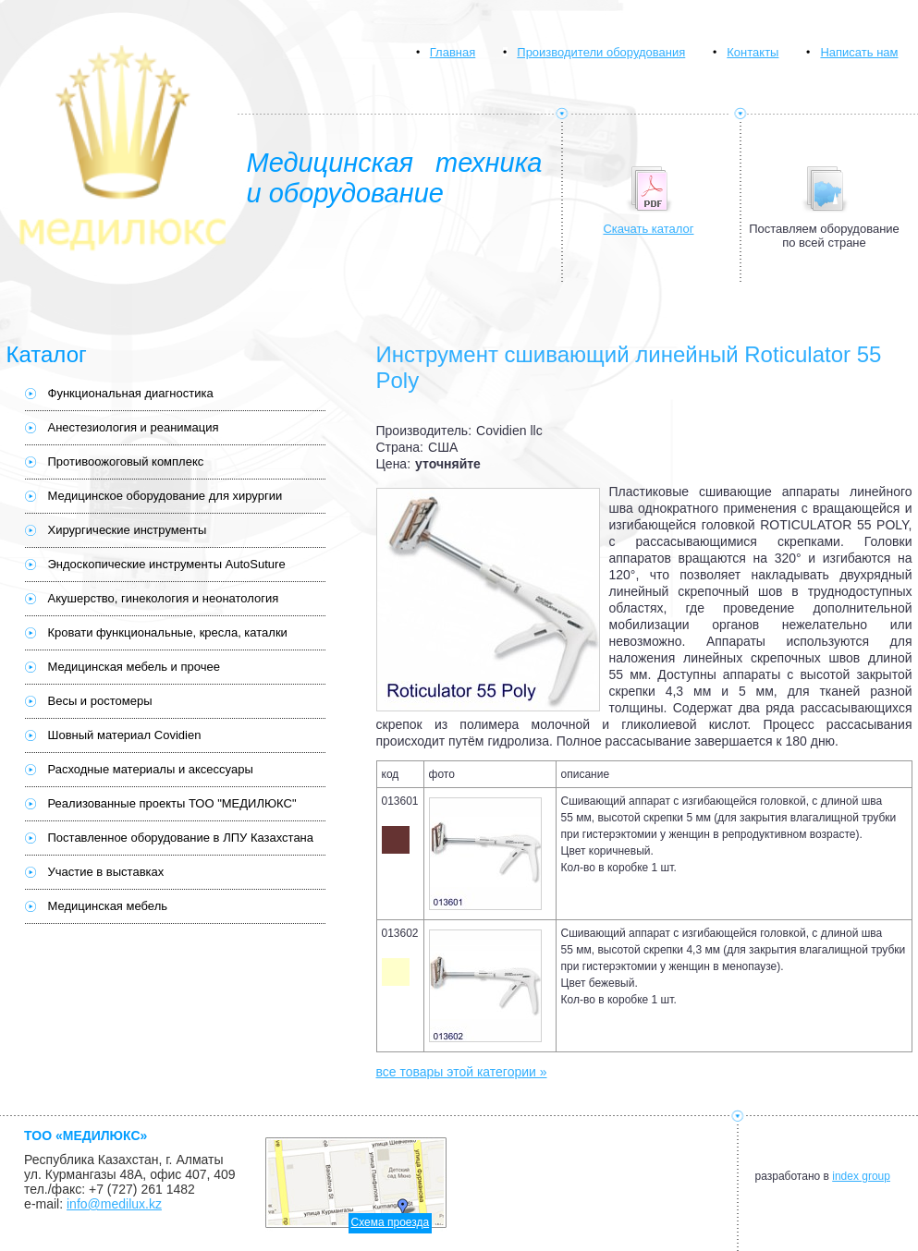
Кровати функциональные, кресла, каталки (168, 632)
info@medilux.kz (114, 1203)
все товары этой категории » (461, 1071)
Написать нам (859, 52)
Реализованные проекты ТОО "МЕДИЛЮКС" (172, 803)
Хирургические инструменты (127, 530)
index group (861, 1176)
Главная (452, 52)
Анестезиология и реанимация (133, 427)
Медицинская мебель (108, 906)
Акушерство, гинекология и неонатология (163, 598)
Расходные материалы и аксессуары (150, 769)
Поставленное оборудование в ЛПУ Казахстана (181, 837)
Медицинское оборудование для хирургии (165, 496)
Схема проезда (390, 1222)
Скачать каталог (648, 229)
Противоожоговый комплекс (126, 461)
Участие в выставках (106, 872)
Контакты (752, 52)
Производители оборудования (601, 52)
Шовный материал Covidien (125, 735)
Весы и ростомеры (100, 701)
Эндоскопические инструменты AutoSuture (167, 564)
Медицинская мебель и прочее (134, 667)
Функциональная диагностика (131, 393)
